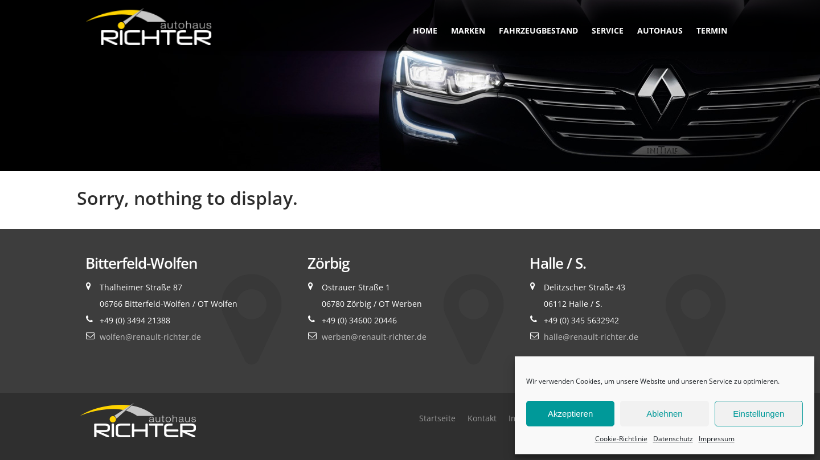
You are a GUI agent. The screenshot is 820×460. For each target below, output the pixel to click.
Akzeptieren (570, 413)
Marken (468, 30)
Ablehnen (664, 413)
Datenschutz (673, 438)
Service (608, 30)
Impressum (717, 438)
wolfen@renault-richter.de (150, 336)
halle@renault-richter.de (591, 336)
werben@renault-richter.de (374, 336)
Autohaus (660, 30)
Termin (711, 30)
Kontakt (482, 418)
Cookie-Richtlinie (621, 438)
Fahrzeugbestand (538, 30)
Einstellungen (758, 413)
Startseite (437, 418)
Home (425, 30)
